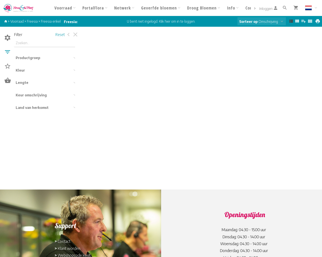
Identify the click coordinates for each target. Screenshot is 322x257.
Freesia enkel (51, 21)
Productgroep (28, 58)
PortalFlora (93, 8)
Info (231, 8)
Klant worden (69, 248)
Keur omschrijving (31, 95)
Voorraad (63, 8)
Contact (64, 241)
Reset (60, 34)
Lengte (22, 82)
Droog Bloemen (202, 8)
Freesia (32, 21)
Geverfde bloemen (159, 8)
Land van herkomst (32, 107)
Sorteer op (248, 21)
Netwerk (122, 8)
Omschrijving (258, 21)
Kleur (20, 70)
